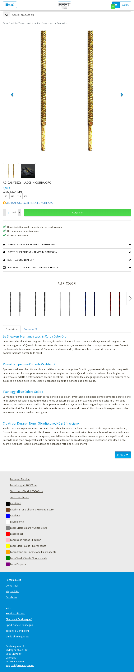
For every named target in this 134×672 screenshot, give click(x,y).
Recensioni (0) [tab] (31, 329)
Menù (9, 5)
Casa (5, 23)
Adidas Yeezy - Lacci (21, 23)
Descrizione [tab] (11, 329)
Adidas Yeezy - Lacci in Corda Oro (51, 23)
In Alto (123, 454)
